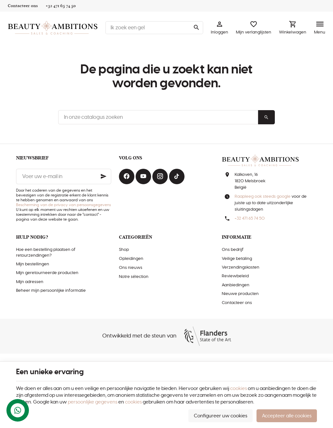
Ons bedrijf (233, 250)
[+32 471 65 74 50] (61, 6)
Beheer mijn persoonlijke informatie (51, 291)
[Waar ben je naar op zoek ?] (154, 27)
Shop (124, 250)
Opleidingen (131, 259)
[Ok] (103, 176)
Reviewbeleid (235, 276)
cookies (238, 388)
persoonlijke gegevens (92, 402)
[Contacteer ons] (23, 6)
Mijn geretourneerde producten (47, 273)
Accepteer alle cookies (286, 416)
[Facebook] (126, 176)
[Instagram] (160, 176)
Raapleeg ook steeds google (263, 197)
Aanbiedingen (235, 285)
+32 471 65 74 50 (250, 218)
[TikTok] (176, 176)
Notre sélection (133, 277)
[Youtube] (143, 176)
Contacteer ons (237, 303)
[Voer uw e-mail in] (63, 176)
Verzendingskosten (240, 267)
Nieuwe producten (240, 294)
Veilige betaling (237, 259)
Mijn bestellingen (32, 264)
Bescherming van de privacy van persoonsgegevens (63, 205)
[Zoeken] (196, 27)
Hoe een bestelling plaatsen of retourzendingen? (46, 252)
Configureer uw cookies (220, 416)
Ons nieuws (130, 268)
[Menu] (319, 27)
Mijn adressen (29, 282)
